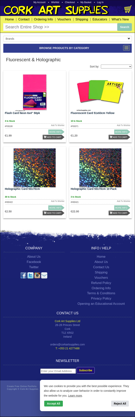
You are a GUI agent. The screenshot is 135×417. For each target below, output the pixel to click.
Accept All (53, 403)
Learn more (75, 395)
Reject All (120, 403)
